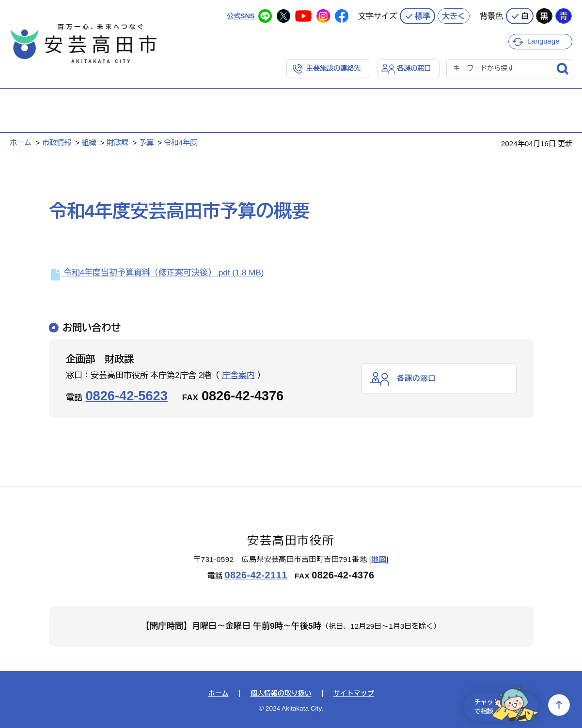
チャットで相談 (500, 705)
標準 (422, 14)
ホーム (20, 142)
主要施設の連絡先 (329, 67)
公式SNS (239, 14)
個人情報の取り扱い (281, 693)
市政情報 (56, 142)
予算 (146, 142)
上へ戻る (559, 705)
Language (544, 40)
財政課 (117, 142)
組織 (88, 142)
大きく (453, 14)
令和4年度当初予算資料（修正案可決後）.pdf (156, 272)
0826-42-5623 (127, 395)
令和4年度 (180, 142)
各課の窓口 (412, 67)
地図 (378, 559)
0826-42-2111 (255, 574)
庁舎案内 (238, 374)
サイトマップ (353, 693)
